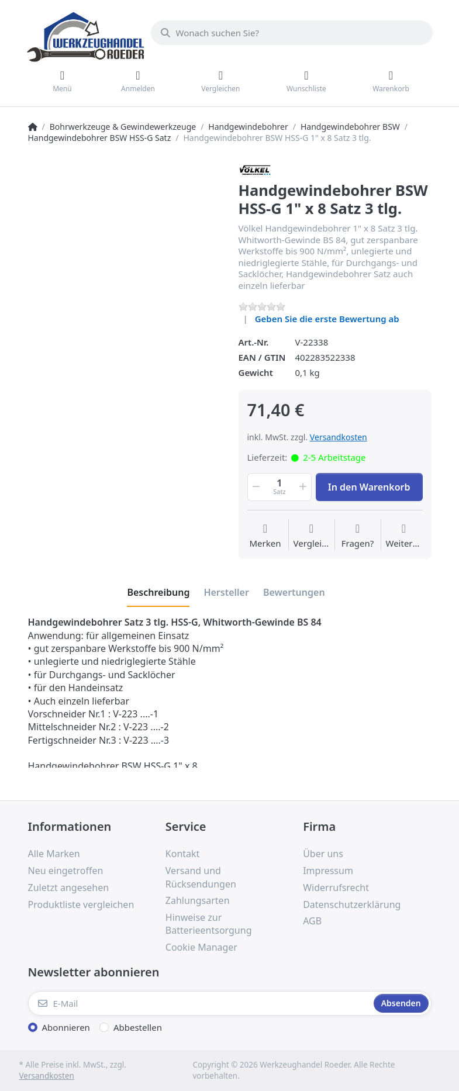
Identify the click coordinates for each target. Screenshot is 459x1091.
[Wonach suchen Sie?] (292, 32)
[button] (255, 487)
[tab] (158, 592)
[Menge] (279, 487)
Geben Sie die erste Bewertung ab (327, 318)
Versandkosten (338, 437)
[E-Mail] (199, 1003)
